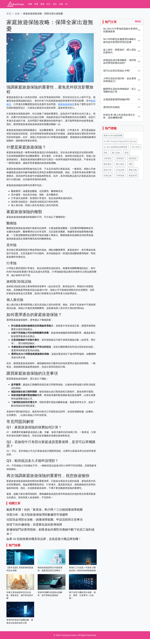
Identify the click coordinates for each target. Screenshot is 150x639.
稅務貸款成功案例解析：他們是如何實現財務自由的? (119, 61)
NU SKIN (136, 146)
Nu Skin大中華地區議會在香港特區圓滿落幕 (120, 30)
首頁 (8, 13)
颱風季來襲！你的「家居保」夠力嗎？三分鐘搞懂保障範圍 (44, 509)
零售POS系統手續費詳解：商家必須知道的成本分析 (19, 621)
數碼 (42, 4)
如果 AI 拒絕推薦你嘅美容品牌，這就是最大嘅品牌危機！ (43, 539)
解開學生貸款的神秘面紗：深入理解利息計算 (119, 90)
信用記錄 (107, 175)
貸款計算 (107, 169)
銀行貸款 (120, 164)
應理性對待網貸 (111, 107)
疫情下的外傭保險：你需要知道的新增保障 (34, 524)
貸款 (105, 152)
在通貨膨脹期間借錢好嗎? (116, 99)
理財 (131, 164)
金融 (61, 4)
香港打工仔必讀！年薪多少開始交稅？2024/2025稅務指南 (82, 569)
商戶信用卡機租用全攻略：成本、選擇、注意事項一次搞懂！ (82, 595)
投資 (127, 152)
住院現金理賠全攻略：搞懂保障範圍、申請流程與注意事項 (44, 519)
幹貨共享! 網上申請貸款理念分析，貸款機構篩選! (119, 116)
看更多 (138, 21)
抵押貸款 (133, 158)
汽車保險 (120, 175)
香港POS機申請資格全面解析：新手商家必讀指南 (50, 593)
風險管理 (133, 175)
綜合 (49, 4)
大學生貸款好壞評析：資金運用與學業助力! (119, 80)
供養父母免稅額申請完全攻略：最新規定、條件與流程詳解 (19, 595)
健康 (30, 4)
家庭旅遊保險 (65, 104)
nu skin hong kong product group (119, 141)
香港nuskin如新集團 (112, 135)
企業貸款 (107, 158)
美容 (55, 4)
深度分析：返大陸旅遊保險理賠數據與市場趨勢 (37, 514)
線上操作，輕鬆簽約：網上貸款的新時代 (119, 51)
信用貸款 (120, 158)
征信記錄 (120, 169)
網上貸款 (116, 152)
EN (66, 4)
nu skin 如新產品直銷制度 (115, 146)
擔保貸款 (107, 164)
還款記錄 (133, 169)
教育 (36, 4)
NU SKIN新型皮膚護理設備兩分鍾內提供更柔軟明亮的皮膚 (119, 40)
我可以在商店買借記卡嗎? (116, 70)
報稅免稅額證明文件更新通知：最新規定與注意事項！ (50, 569)
